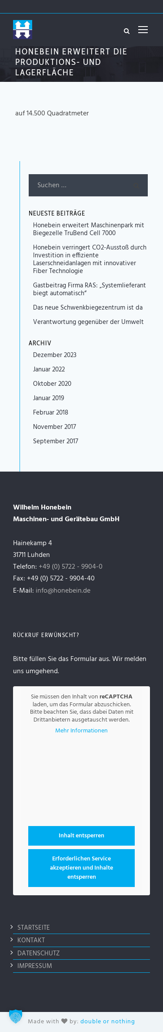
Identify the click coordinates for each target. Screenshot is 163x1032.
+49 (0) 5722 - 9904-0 (71, 567)
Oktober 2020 (52, 384)
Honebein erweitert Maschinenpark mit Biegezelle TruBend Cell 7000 (88, 229)
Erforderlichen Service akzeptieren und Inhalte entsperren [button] (81, 867)
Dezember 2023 (55, 355)
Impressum (34, 966)
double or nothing (107, 1022)
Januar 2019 (48, 398)
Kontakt (31, 940)
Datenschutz (38, 953)
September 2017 (55, 441)
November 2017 (54, 427)
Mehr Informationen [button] (81, 731)
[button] (15, 1016)
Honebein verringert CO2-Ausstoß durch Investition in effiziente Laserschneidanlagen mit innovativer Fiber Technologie (89, 260)
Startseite (33, 928)
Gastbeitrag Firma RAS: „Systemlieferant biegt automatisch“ (89, 289)
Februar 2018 (50, 413)
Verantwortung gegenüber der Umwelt (88, 322)
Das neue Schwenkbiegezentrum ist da (88, 308)
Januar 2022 (49, 369)
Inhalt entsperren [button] (81, 835)
